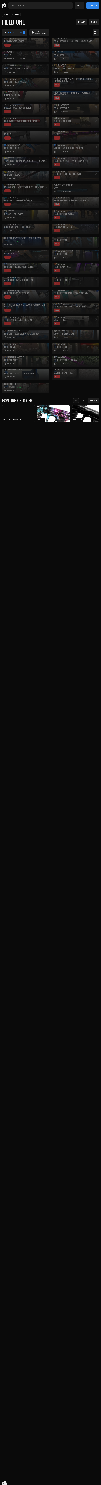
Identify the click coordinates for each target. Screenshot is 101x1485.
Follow (81, 22)
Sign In (92, 5)
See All (93, 1385)
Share (94, 22)
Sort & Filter (14, 32)
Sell (79, 5)
